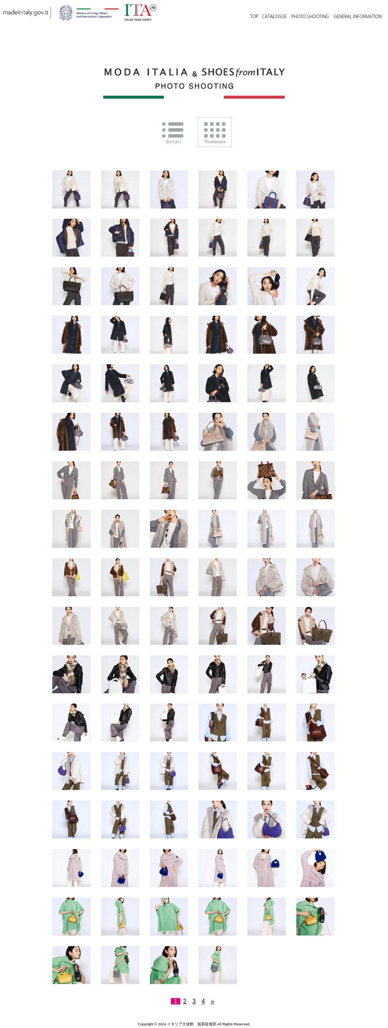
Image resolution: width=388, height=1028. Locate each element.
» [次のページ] (212, 1001)
